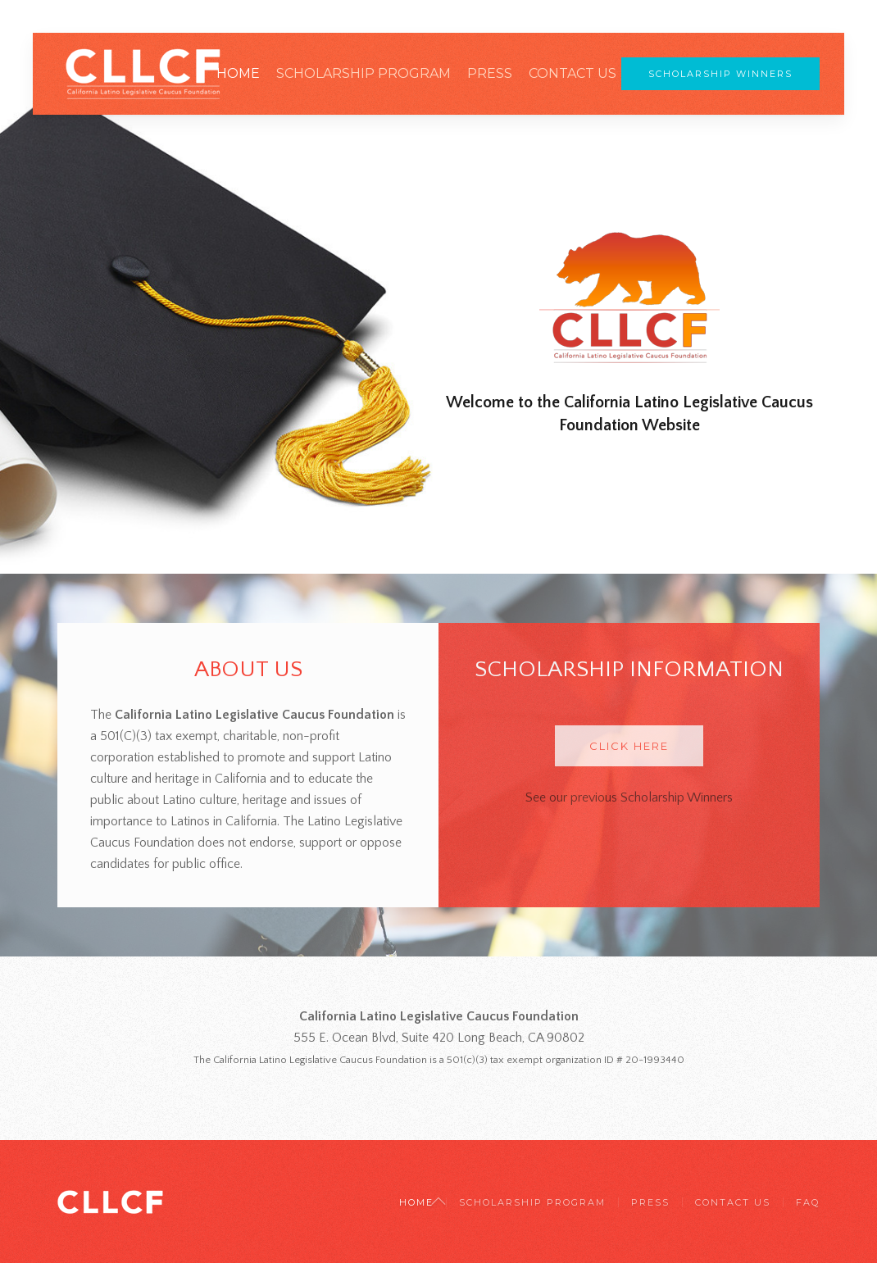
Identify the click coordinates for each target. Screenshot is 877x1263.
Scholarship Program (363, 73)
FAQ (808, 1202)
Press (489, 73)
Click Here (629, 745)
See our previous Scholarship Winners (629, 797)
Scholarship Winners (720, 74)
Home (238, 73)
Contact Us (572, 73)
